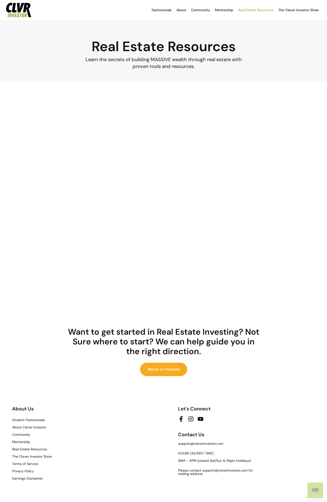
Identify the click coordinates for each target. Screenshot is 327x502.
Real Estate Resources (255, 10)
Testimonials (161, 10)
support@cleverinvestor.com (200, 443)
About (181, 10)
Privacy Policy (23, 471)
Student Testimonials (28, 420)
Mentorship (224, 10)
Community (200, 10)
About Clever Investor (29, 427)
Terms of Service (25, 464)
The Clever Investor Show (298, 10)
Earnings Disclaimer (27, 478)
